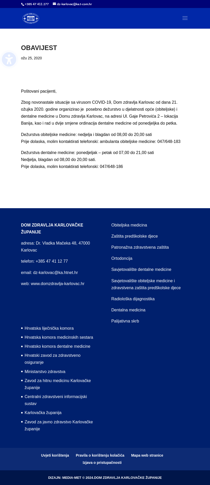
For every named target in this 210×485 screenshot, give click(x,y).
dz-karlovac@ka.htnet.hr (55, 272)
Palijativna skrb (125, 321)
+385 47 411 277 (37, 4)
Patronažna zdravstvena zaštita (140, 247)
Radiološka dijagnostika (133, 299)
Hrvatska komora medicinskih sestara (59, 337)
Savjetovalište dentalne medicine (141, 269)
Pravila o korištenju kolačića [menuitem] (100, 455)
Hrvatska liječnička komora (49, 328)
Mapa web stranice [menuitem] (147, 455)
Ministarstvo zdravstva (45, 371)
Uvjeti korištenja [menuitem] (55, 455)
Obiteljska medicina (129, 225)
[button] (185, 21)
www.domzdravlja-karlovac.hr (58, 283)
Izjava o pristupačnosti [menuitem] (102, 462)
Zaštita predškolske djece (134, 236)
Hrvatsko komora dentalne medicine (57, 346)
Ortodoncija (121, 258)
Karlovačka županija (43, 412)
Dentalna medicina (128, 310)
